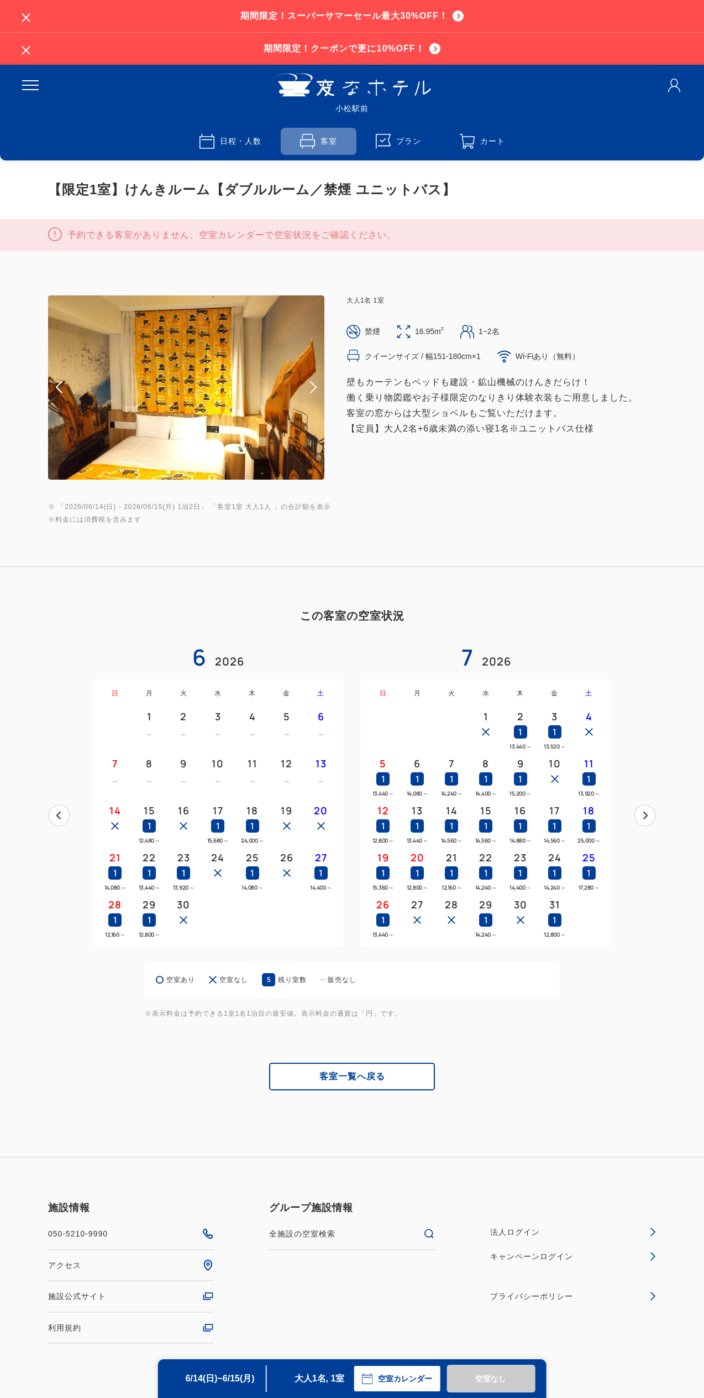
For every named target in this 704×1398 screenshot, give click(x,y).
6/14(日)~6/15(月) (220, 1378)
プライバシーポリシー (573, 1296)
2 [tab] (177, 472)
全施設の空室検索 (352, 1233)
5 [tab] (204, 472)
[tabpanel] (186, 387)
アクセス (131, 1265)
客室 (318, 141)
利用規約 (131, 1327)
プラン (398, 141)
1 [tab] (168, 472)
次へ (645, 815)
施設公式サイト (131, 1296)
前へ (59, 815)
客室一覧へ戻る (352, 1076)
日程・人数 (230, 141)
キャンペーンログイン (573, 1256)
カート (482, 141)
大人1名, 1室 (320, 1378)
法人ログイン (573, 1232)
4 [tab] (195, 472)
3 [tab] (186, 472)
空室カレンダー (396, 1378)
